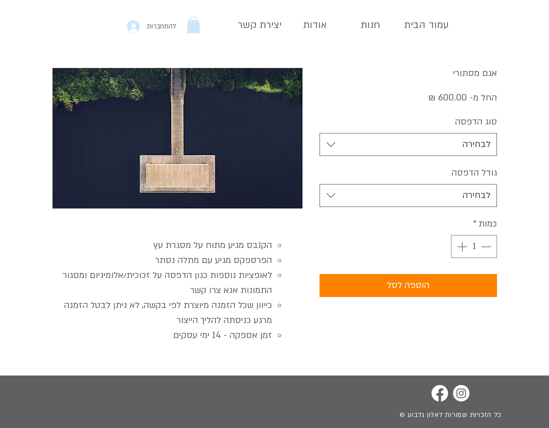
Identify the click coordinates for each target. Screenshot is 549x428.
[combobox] (408, 144)
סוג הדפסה (476, 122)
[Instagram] (461, 393)
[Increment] (461, 247)
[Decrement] (487, 247)
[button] (193, 24)
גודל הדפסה (474, 172)
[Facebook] (440, 393)
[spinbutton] (474, 247)
